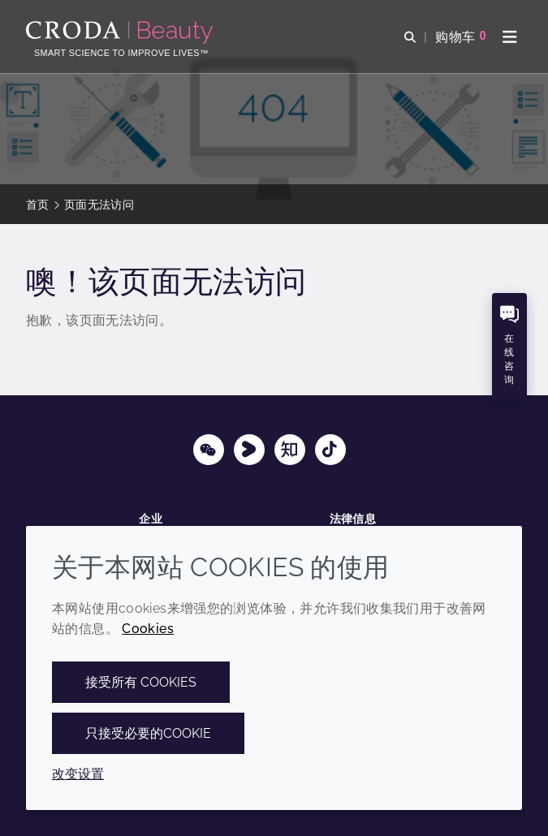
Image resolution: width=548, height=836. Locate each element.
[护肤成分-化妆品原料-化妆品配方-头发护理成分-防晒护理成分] (121, 32)
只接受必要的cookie (148, 733)
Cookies (148, 628)
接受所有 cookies (140, 682)
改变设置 (78, 774)
